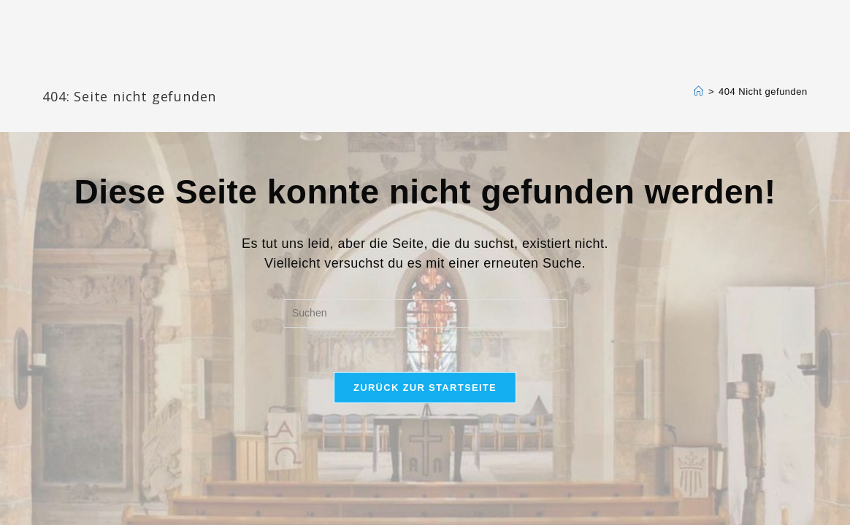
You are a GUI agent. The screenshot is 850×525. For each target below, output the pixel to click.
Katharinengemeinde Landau (167, 72)
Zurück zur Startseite (425, 387)
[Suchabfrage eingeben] (425, 313)
